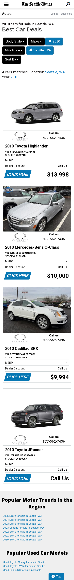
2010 (54, 41)
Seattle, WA (40, 50)
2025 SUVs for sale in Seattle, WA (22, 515)
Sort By (11, 59)
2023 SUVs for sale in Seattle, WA (22, 523)
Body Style (15, 41)
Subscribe (66, 13)
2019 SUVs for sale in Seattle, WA (22, 539)
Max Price (13, 50)
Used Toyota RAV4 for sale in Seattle (24, 566)
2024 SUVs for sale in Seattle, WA (22, 519)
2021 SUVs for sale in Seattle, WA (22, 535)
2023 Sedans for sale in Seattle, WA (23, 527)
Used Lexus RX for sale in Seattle (22, 570)
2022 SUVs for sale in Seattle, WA (22, 531)
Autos (6, 14)
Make (36, 41)
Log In (54, 13)
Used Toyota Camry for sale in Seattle (24, 562)
